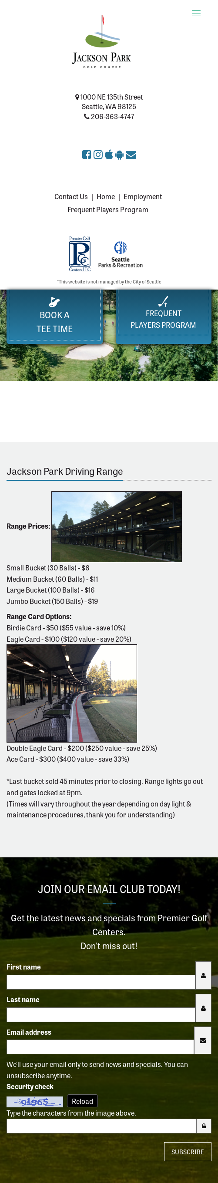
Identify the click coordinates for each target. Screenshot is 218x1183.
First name (24, 966)
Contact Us (71, 196)
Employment (143, 196)
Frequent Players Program (107, 209)
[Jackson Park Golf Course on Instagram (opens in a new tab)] (99, 153)
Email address (29, 1031)
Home (106, 196)
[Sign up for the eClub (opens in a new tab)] (131, 153)
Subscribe (187, 1151)
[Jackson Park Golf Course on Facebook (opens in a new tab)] (88, 153)
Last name (23, 999)
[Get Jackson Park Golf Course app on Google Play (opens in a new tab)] (120, 153)
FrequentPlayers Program (163, 313)
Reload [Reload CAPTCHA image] (82, 1101)
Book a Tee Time (55, 316)
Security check (30, 1086)
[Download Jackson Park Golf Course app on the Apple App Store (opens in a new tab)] (110, 153)
